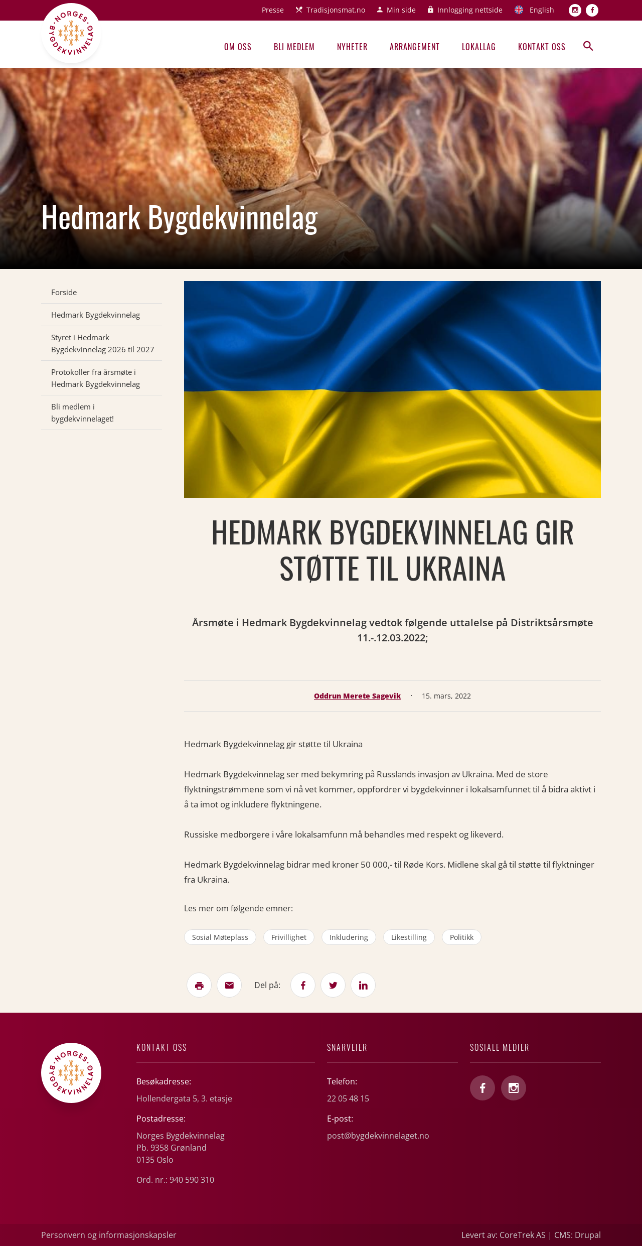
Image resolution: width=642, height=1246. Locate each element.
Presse (273, 10)
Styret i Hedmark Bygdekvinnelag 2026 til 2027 (102, 343)
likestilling (409, 937)
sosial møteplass (220, 937)
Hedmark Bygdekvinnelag (95, 315)
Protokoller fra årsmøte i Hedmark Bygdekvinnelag (95, 378)
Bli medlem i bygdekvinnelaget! (82, 412)
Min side (401, 10)
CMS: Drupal (577, 1234)
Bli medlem (294, 47)
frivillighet (288, 937)
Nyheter (352, 47)
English (542, 10)
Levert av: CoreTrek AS (503, 1234)
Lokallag (479, 47)
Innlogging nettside (470, 10)
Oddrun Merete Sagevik (357, 696)
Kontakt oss (542, 47)
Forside (64, 292)
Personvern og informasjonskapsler (109, 1234)
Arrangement (415, 47)
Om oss (238, 47)
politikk (461, 937)
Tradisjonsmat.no (335, 10)
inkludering (349, 937)
